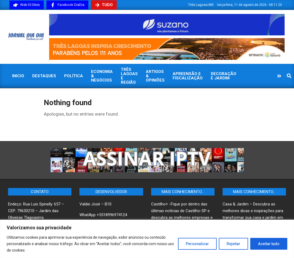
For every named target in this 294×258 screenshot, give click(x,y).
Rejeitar (233, 244)
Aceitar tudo (269, 244)
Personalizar (197, 244)
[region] (147, 239)
